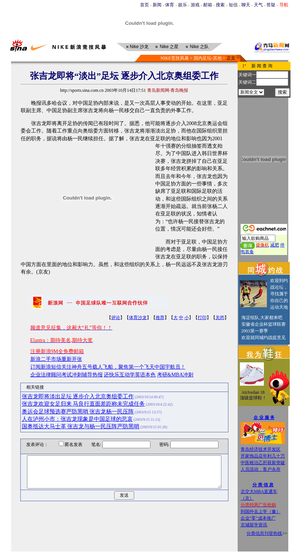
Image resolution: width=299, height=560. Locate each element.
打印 (202, 317)
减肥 (274, 245)
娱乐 (182, 4)
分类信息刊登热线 (264, 533)
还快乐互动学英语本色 (130, 375)
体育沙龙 (138, 317)
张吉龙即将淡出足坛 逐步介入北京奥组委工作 (78, 396)
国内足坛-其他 (208, 58)
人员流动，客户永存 (261, 469)
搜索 (220, 4)
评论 (115, 317)
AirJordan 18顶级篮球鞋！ (253, 395)
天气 (258, 4)
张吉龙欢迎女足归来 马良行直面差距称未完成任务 (83, 404)
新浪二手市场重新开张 (56, 359)
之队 (199, 46)
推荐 (160, 317)
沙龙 (139, 46)
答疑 (270, 4)
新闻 (157, 4)
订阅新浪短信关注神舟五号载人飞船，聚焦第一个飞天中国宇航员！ (108, 367)
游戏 (195, 4)
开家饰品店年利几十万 (263, 456)
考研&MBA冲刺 (175, 375)
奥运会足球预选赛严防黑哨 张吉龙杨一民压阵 (78, 412)
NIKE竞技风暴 (174, 58)
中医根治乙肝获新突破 (263, 462)
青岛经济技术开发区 (261, 449)
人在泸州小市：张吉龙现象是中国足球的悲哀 (77, 419)
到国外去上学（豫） (261, 511)
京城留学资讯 (254, 524)
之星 (169, 46)
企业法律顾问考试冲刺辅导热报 (66, 375)
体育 (169, 4)
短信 (233, 4)
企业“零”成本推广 (258, 518)
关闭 (219, 317)
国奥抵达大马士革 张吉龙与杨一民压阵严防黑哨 (81, 426)
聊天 (245, 4)
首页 (144, 4)
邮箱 (207, 4)
